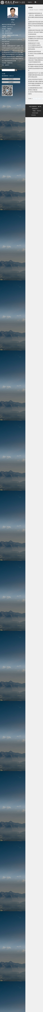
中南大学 (39, 110)
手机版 (34, 110)
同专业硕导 (11, 82)
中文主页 (36, 9)
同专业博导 (11, 79)
